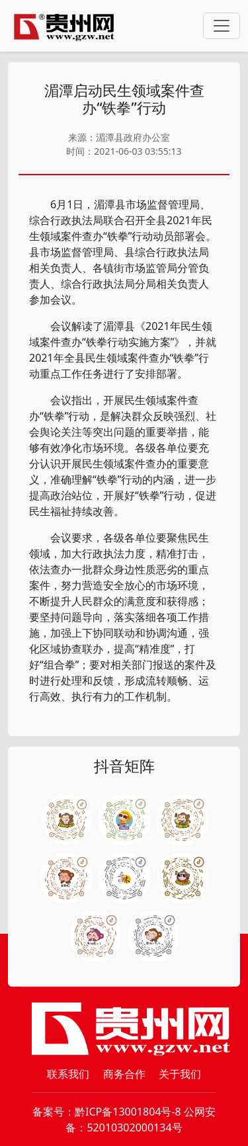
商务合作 (124, 1074)
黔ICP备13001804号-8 (128, 1111)
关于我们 (180, 1074)
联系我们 (68, 1074)
